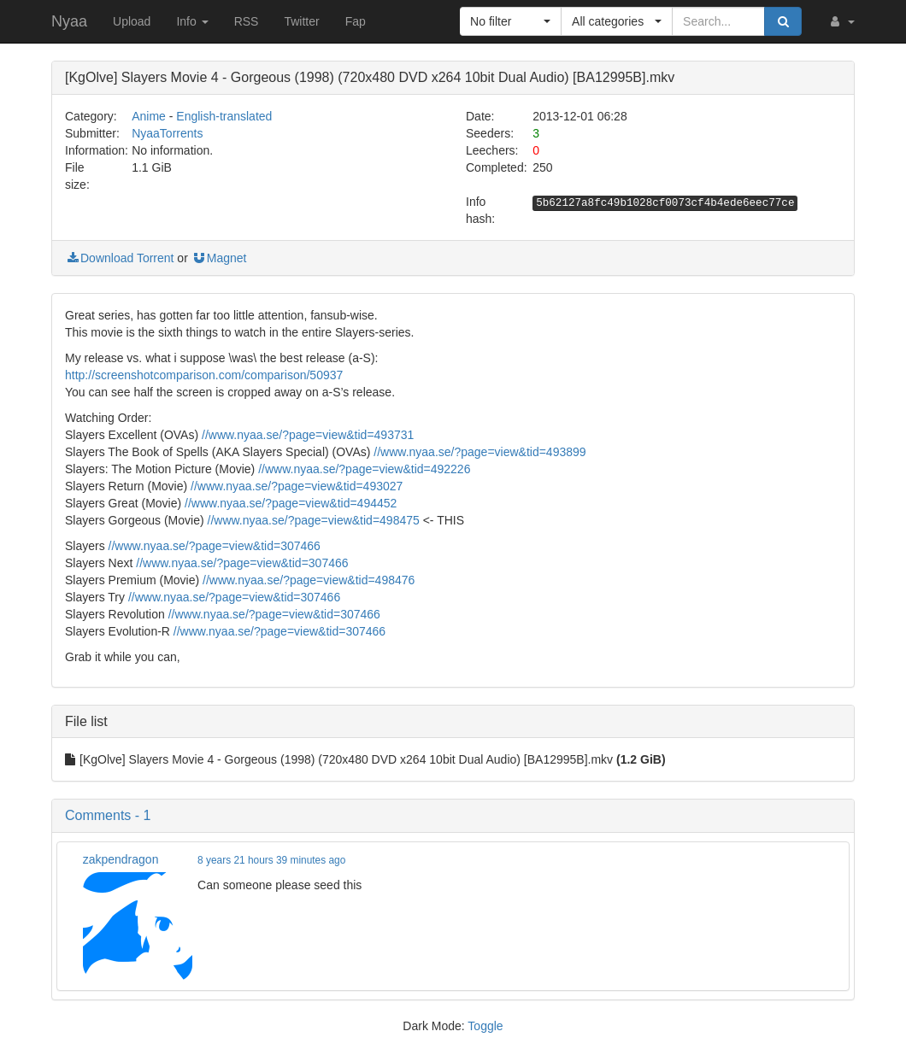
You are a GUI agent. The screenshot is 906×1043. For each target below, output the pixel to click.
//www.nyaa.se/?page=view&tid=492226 (364, 469)
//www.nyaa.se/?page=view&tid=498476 (309, 580)
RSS (246, 21)
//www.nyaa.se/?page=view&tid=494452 (291, 503)
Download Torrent (119, 258)
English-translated (224, 116)
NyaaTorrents (167, 133)
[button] (841, 21)
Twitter (301, 21)
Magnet (219, 258)
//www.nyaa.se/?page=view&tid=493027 (297, 486)
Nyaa (69, 21)
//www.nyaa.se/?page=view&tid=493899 (479, 452)
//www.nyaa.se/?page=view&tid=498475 (314, 520)
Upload (131, 21)
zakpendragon (121, 859)
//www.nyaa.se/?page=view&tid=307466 (215, 546)
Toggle (485, 1026)
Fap (355, 21)
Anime (149, 116)
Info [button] (192, 21)
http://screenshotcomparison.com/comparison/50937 (204, 375)
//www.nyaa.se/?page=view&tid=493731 (308, 435)
